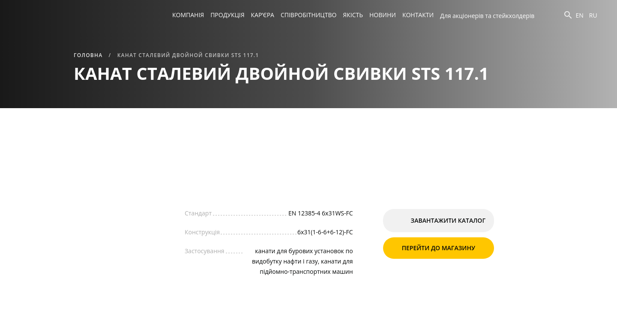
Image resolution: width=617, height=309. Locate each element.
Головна (88, 55)
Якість (353, 15)
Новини (382, 15)
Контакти (418, 15)
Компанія (188, 15)
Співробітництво (308, 15)
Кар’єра (262, 15)
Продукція (227, 15)
